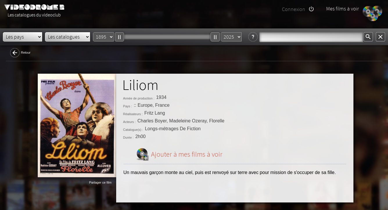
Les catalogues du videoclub (34, 15)
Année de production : (139, 98)
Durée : (128, 137)
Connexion (293, 9)
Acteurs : (129, 122)
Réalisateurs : (133, 114)
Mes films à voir (342, 8)
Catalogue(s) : (133, 129)
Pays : (127, 106)
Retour (25, 52)
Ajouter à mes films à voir (186, 154)
